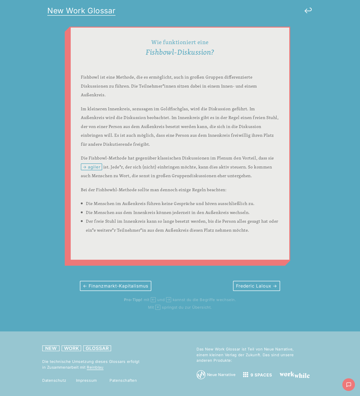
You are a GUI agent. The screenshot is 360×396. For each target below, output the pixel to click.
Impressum (86, 380)
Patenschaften (123, 380)
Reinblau (95, 367)
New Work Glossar (81, 10)
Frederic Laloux (254, 286)
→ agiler (92, 167)
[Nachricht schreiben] (348, 384)
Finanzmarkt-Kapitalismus (117, 286)
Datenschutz (54, 380)
